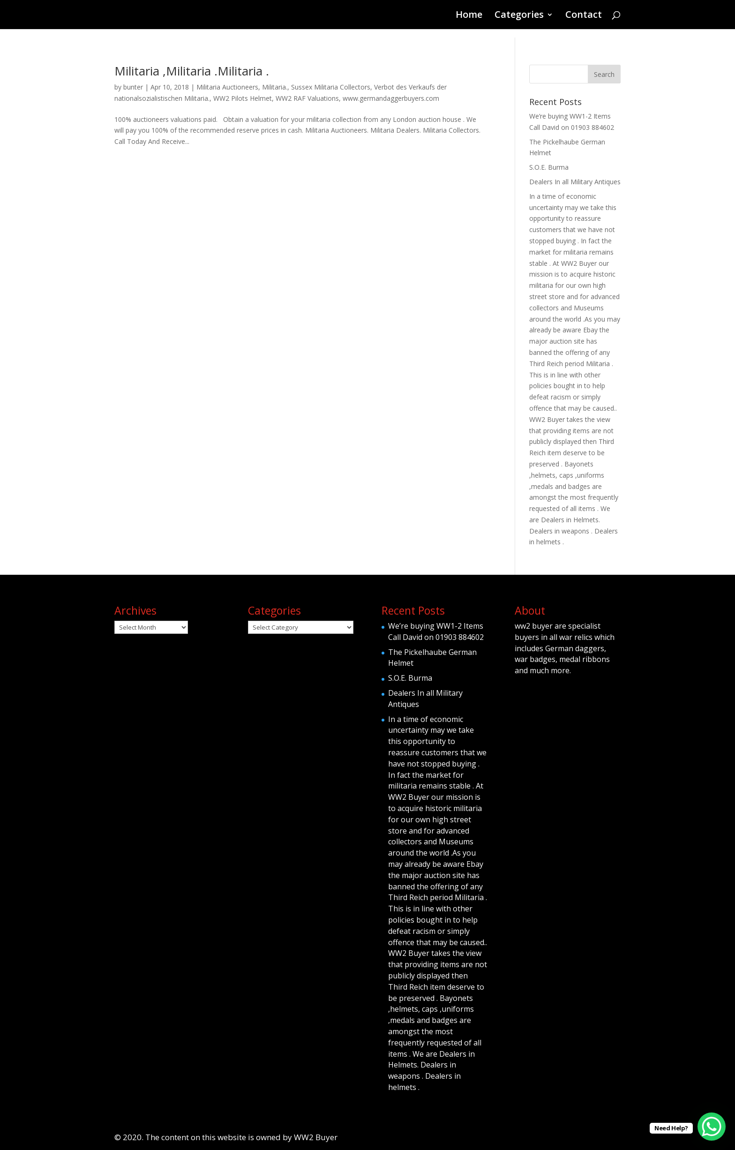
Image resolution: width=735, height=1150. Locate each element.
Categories (519, 16)
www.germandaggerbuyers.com (391, 98)
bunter (133, 87)
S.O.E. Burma (549, 167)
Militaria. (274, 87)
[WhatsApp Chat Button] (712, 1126)
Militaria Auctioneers (227, 87)
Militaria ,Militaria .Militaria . (191, 70)
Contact (583, 16)
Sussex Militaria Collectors (330, 87)
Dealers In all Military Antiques (575, 181)
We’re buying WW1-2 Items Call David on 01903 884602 (436, 631)
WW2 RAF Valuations (307, 98)
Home (469, 16)
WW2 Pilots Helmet (242, 98)
